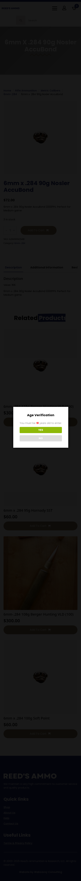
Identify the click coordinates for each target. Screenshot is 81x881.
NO (41, 438)
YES (40, 430)
